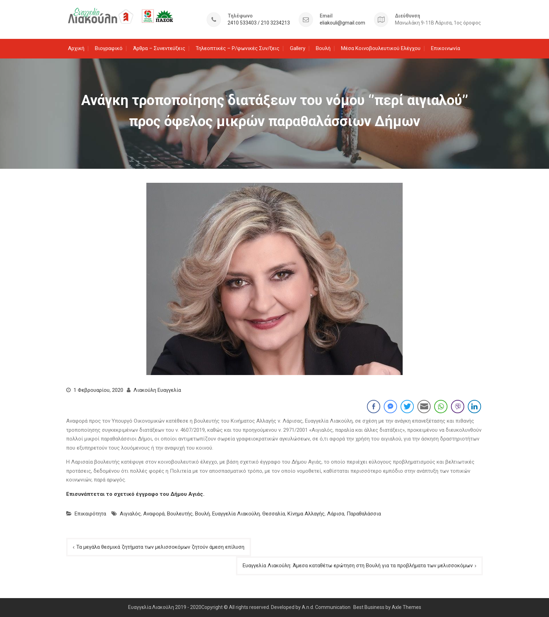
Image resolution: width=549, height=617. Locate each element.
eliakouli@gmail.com (342, 23)
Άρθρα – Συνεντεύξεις (159, 48)
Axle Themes (406, 607)
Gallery (297, 48)
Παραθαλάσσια (364, 514)
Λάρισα (335, 514)
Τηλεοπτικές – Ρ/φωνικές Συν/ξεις (237, 48)
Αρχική (76, 48)
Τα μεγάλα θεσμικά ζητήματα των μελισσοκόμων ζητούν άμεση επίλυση (160, 547)
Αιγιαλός (130, 514)
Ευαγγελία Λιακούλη (236, 514)
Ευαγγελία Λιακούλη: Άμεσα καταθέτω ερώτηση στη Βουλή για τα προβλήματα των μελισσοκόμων (358, 565)
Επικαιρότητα (90, 514)
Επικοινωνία (445, 48)
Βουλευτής (180, 514)
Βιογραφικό (109, 48)
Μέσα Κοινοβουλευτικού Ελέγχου (381, 48)
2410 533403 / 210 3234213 (259, 23)
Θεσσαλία (273, 514)
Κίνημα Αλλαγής (306, 514)
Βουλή (323, 48)
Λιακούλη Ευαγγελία (157, 390)
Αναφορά (154, 514)
